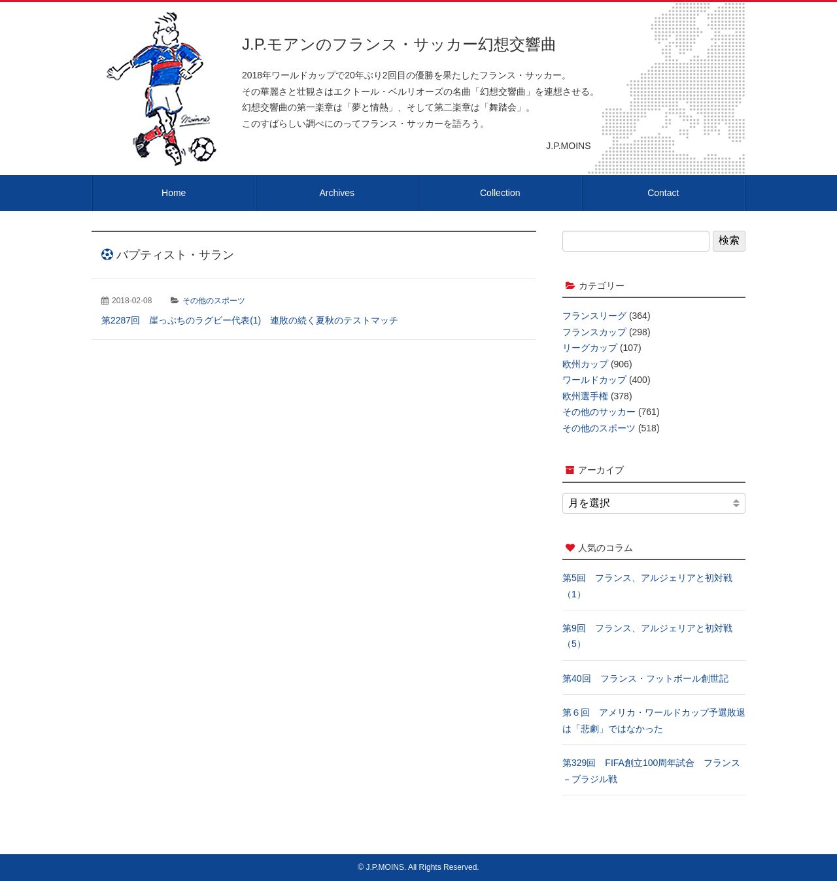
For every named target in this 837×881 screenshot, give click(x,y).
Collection (500, 193)
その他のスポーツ (213, 300)
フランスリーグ (594, 315)
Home (174, 193)
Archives (336, 193)
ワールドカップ (594, 379)
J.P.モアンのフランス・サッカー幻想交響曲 (399, 44)
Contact (663, 193)
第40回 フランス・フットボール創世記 (645, 678)
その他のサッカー (599, 412)
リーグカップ (589, 347)
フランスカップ (594, 332)
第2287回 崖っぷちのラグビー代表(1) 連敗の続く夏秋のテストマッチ (249, 320)
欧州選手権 (585, 396)
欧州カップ (585, 364)
